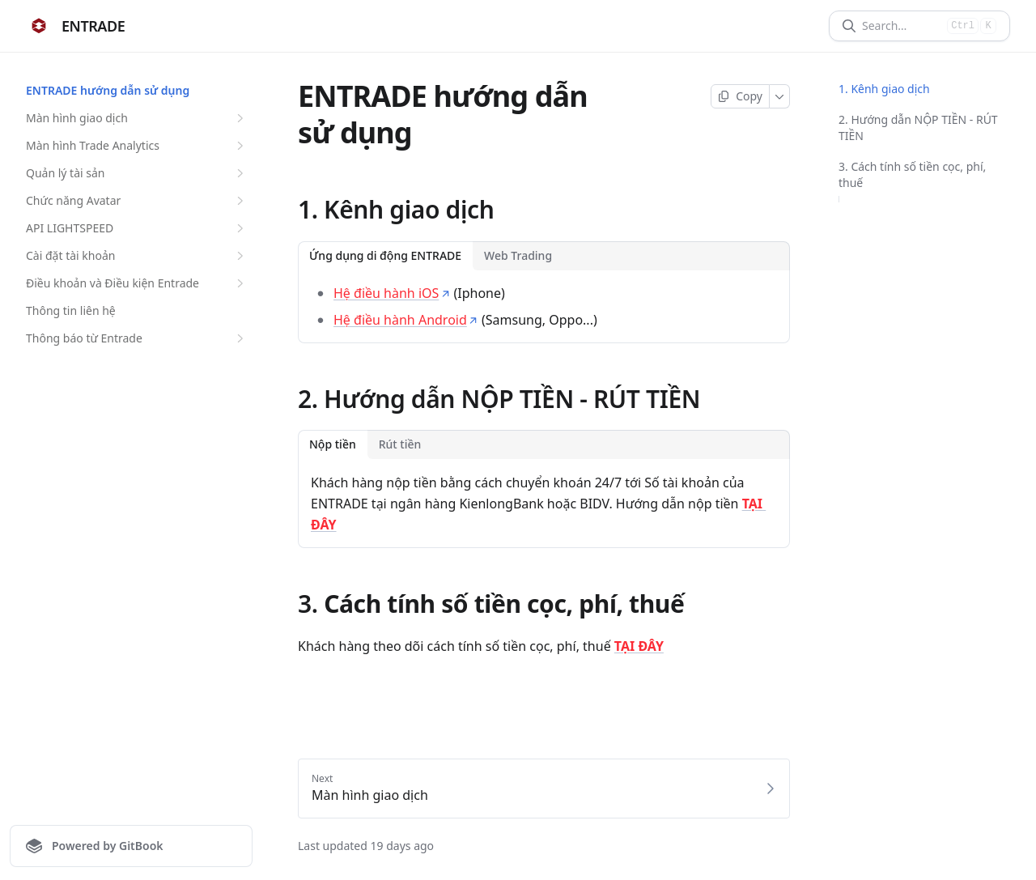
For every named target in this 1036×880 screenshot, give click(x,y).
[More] (780, 96)
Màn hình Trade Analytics (137, 146)
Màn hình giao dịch (137, 118)
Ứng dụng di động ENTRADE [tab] (385, 255)
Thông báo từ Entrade (137, 338)
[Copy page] (740, 96)
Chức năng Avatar (137, 201)
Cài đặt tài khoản (137, 256)
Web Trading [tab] (518, 255)
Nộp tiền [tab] (332, 444)
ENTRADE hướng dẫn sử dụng (107, 90)
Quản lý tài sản (137, 173)
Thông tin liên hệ (71, 310)
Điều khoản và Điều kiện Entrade (137, 283)
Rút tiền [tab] (400, 444)
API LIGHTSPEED (137, 228)
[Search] (901, 25)
